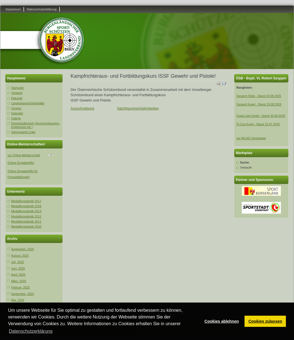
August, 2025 (20, 255)
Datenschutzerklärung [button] (31, 331)
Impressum (13, 9)
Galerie (16, 118)
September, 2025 (22, 249)
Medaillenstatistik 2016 (26, 206)
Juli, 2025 (17, 262)
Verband (16, 93)
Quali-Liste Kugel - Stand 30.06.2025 (260, 115)
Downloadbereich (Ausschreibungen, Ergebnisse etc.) (35, 125)
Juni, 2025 (18, 268)
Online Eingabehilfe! (21, 162)
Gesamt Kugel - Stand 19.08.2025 (258, 104)
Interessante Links (23, 132)
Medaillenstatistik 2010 (26, 226)
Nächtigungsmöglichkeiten (138, 108)
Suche (244, 162)
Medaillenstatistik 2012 (26, 216)
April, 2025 (18, 274)
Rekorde (16, 98)
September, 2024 (22, 294)
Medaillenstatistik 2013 (26, 211)
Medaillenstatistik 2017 (26, 201)
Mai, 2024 (17, 300)
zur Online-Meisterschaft (24, 155)
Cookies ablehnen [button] (222, 321)
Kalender (17, 113)
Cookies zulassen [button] (265, 321)
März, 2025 (18, 281)
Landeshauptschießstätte (27, 103)
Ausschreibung (82, 108)
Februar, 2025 (20, 287)
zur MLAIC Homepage (251, 138)
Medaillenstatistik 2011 (26, 221)
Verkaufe (246, 167)
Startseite (17, 87)
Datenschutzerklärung (41, 9)
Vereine (16, 108)
